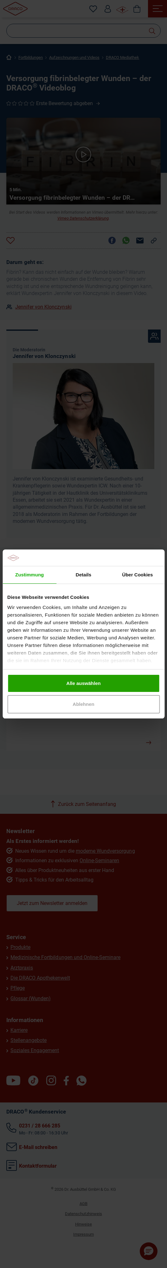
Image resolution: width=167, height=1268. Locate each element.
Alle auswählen (83, 683)
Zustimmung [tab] (29, 574)
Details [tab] (83, 574)
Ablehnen (83, 704)
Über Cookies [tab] (137, 574)
